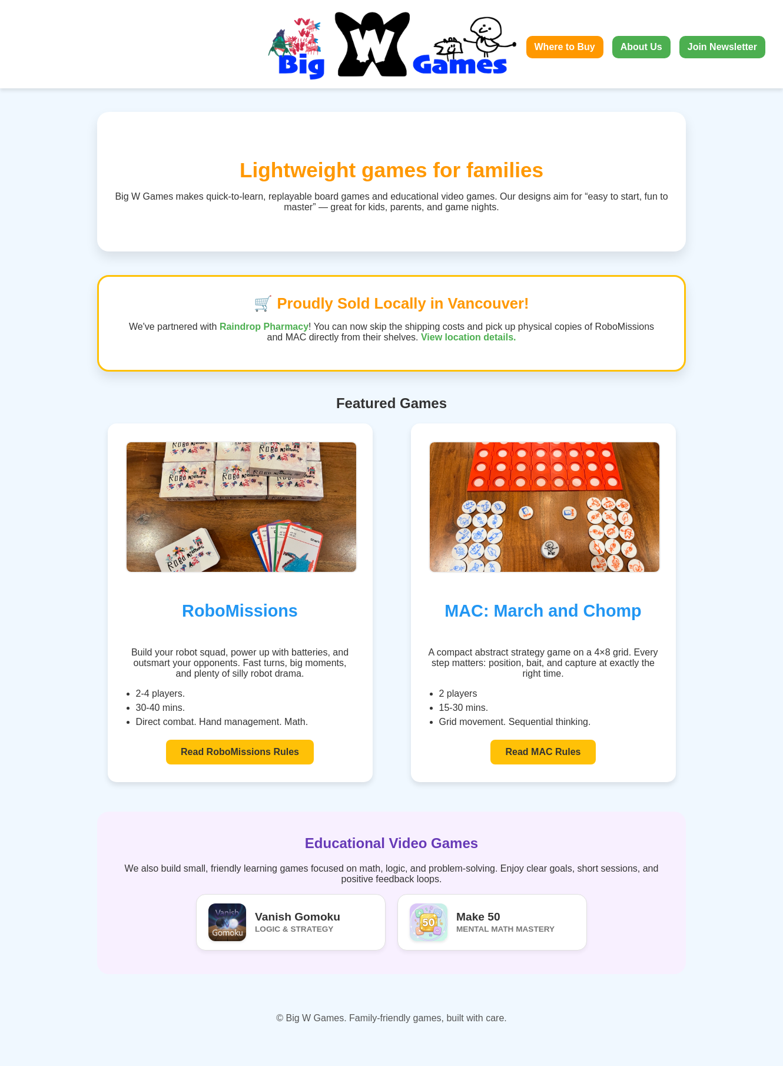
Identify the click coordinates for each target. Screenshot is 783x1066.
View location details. (468, 337)
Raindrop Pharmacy (264, 327)
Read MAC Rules (542, 752)
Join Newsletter (722, 47)
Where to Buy (565, 47)
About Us (641, 47)
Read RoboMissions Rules (240, 752)
